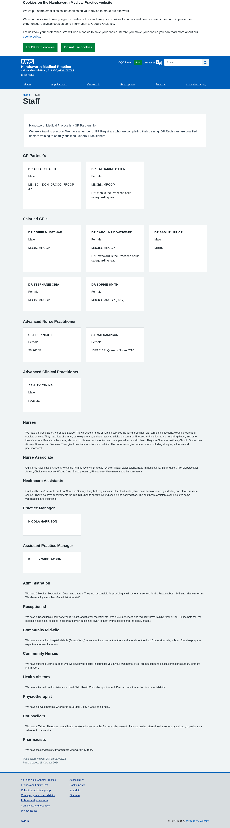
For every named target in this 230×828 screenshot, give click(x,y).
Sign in (25, 821)
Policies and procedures (34, 800)
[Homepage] (69, 64)
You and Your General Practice (38, 780)
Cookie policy (77, 785)
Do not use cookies (78, 47)
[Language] (152, 62)
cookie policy (31, 36)
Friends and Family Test (34, 785)
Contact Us (93, 84)
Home (27, 84)
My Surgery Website (197, 821)
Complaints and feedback (35, 805)
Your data (75, 790)
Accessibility (77, 780)
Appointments (59, 84)
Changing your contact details (38, 795)
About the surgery (196, 84)
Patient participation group (36, 790)
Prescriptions (127, 84)
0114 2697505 (66, 70)
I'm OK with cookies (40, 47)
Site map (75, 795)
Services (160, 84)
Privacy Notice (29, 810)
